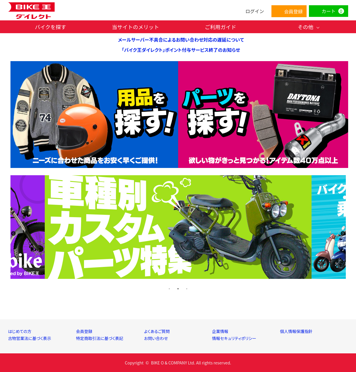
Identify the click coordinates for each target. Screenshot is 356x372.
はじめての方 (20, 331)
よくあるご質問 (157, 331)
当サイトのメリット (135, 27)
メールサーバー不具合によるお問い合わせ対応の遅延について (181, 39)
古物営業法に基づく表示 (29, 338)
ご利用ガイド (220, 27)
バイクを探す (50, 27)
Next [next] (343, 233)
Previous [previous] (13, 233)
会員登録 (84, 331)
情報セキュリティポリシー (234, 338)
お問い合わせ (156, 338)
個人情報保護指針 (296, 331)
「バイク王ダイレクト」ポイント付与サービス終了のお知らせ (181, 49)
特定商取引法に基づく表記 (100, 338)
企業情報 (220, 331)
